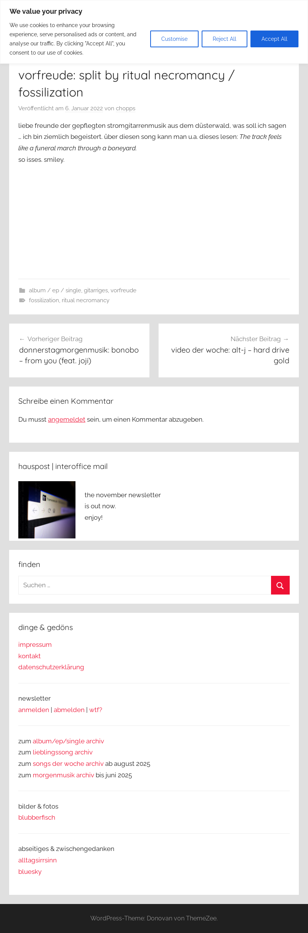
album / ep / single (55, 290)
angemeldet (66, 419)
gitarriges (96, 290)
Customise (174, 39)
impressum (35, 644)
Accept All (274, 39)
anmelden (33, 710)
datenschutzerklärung (51, 667)
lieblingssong (54, 752)
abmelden (69, 710)
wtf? (95, 710)
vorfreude (123, 290)
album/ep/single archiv (68, 741)
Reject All (224, 39)
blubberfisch (36, 817)
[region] (154, 32)
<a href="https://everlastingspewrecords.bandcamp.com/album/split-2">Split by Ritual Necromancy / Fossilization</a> (94, 220)
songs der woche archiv (68, 763)
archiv (84, 752)
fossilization (44, 300)
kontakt (29, 656)
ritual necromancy (85, 300)
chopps (125, 108)
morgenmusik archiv (63, 775)
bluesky (30, 871)
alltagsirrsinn (37, 860)
